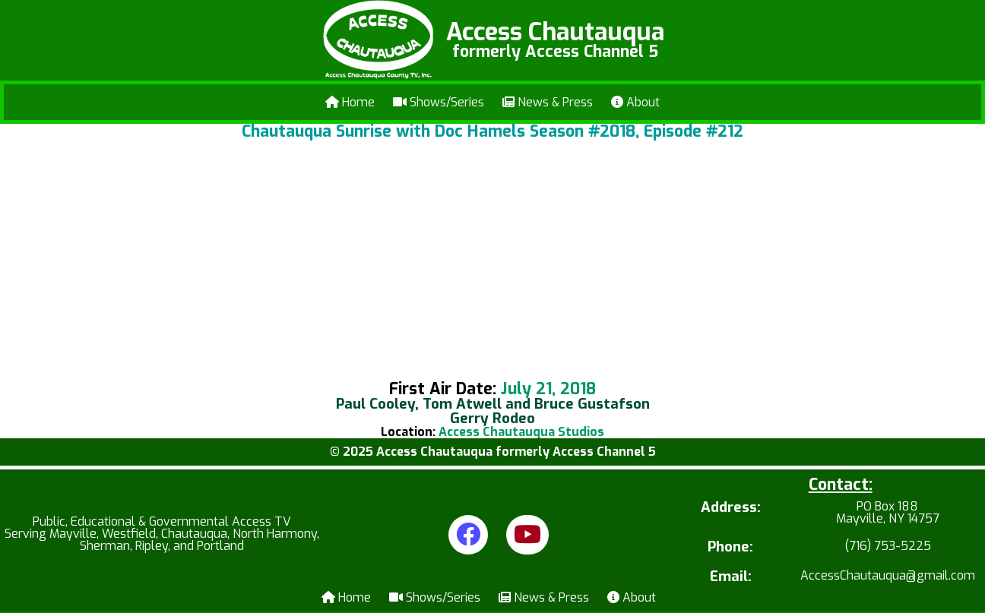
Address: (731, 509)
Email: (731, 577)
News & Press (547, 102)
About (635, 102)
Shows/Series (438, 102)
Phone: (730, 547)
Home (350, 102)
